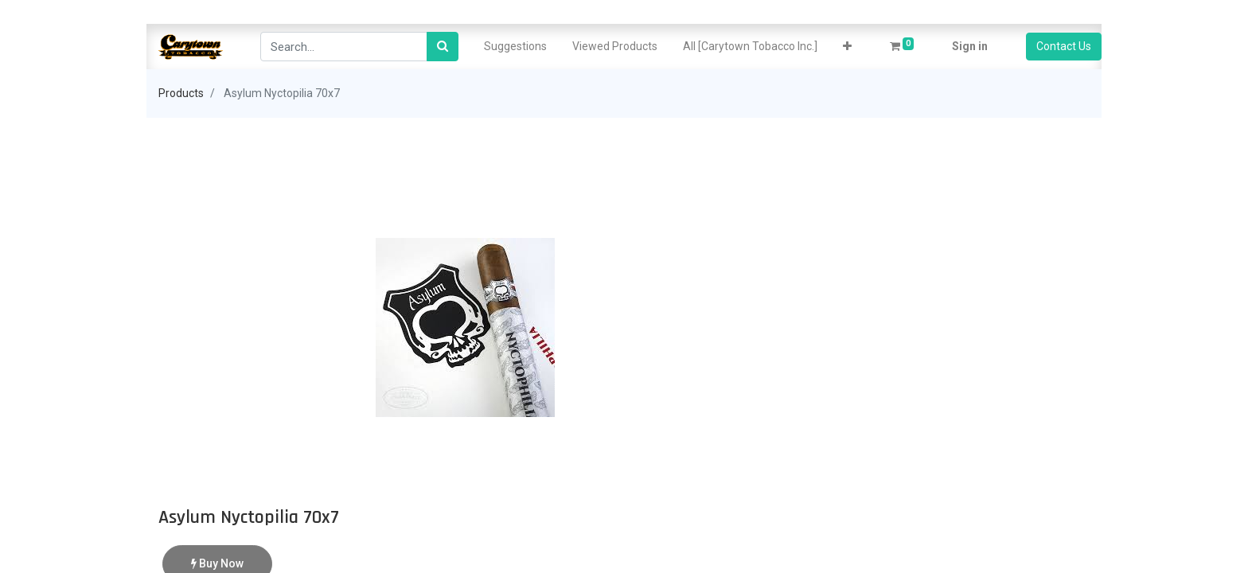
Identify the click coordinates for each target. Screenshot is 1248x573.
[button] (847, 46)
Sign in (970, 46)
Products (181, 93)
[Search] (442, 46)
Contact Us (1063, 46)
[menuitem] (515, 46)
